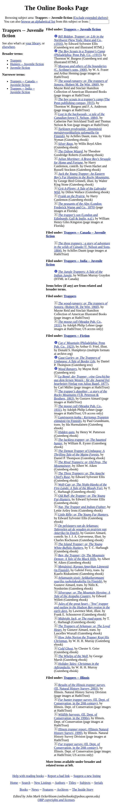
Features (48, 789)
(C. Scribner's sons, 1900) (80, 67)
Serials (98, 782)
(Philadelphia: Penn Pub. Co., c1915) (79, 53)
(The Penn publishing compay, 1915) (82, 101)
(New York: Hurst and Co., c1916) (79, 40)
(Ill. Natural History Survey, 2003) (79, 686)
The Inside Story (82, 789)
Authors (60, 782)
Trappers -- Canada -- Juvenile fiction (24, 83)
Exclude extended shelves (90, 17)
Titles (72, 782)
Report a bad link (59, 776)
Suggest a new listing (87, 776)
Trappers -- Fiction (76, 335)
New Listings (42, 782)
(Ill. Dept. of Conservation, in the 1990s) (75, 716)
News (35, 789)
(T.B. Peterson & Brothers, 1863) (80, 395)
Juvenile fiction (20, 67)
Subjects (85, 782)
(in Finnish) (78, 132)
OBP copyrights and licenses (56, 800)
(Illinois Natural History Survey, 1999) (81, 731)
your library (33, 43)
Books (24, 789)
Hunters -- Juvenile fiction (27, 64)
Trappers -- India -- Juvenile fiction (22, 90)
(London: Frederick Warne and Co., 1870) (78, 205)
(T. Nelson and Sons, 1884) (82, 247)
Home (14, 782)
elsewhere (8, 47)
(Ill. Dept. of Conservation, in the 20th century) (81, 701)
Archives (62, 789)
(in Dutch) (80, 529)
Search (26, 782)
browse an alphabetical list (38, 21)
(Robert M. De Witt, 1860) (80, 82)
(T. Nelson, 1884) (79, 115)
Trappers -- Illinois (76, 677)
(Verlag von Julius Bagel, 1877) (82, 380)
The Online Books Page (56, 7)
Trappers (15, 60)
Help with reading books (28, 776)
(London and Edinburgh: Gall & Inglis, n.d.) (76, 216)
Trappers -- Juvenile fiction (82, 29)
